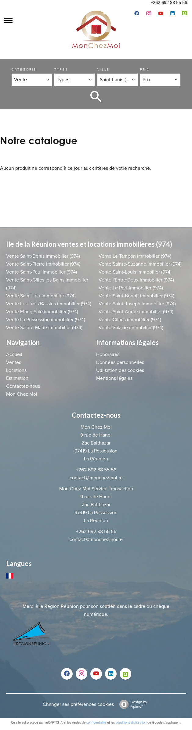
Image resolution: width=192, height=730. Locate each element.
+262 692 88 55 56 (169, 2)
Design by (131, 704)
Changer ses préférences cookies (78, 704)
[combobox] (32, 80)
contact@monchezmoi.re (96, 478)
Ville (103, 69)
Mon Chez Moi (96, 427)
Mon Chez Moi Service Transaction (96, 489)
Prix (145, 69)
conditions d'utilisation (131, 723)
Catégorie (24, 69)
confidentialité (96, 723)
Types (61, 69)
